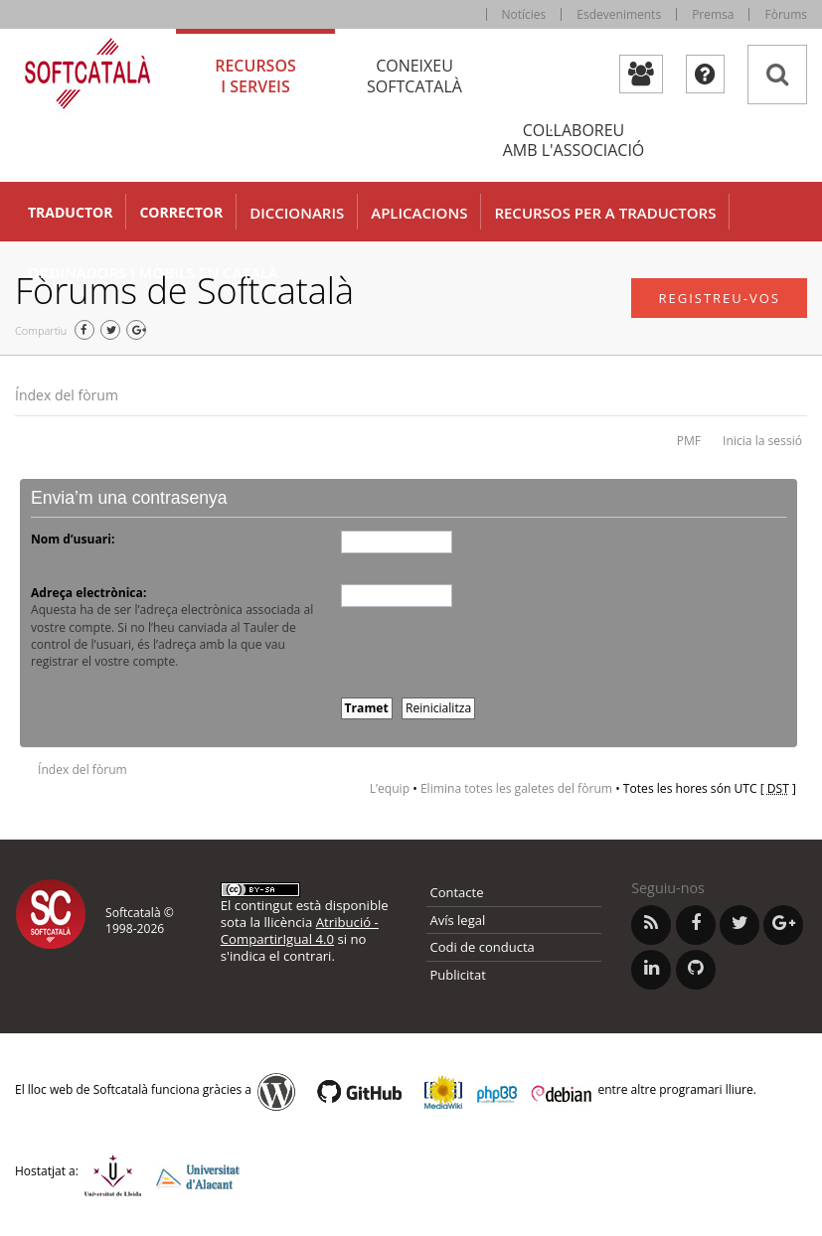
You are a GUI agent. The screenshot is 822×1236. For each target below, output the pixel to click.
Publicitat (458, 975)
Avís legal (458, 920)
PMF (689, 440)
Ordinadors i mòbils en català (153, 272)
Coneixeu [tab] (414, 76)
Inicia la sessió (762, 440)
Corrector (181, 212)
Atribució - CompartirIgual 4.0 (300, 930)
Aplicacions (419, 213)
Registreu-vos (719, 298)
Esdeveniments (618, 14)
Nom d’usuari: (72, 539)
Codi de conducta (482, 947)
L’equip (390, 788)
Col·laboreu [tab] (573, 140)
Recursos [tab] (255, 76)
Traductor (70, 212)
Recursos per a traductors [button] (605, 213)
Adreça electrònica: (88, 592)
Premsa (713, 14)
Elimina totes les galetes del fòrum (516, 788)
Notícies (524, 14)
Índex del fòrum (66, 395)
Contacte (457, 892)
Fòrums (785, 14)
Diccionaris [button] (296, 213)
